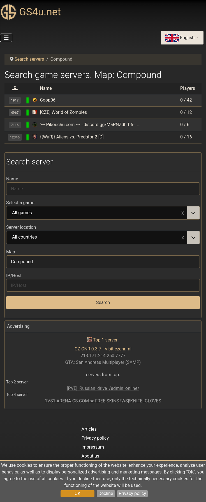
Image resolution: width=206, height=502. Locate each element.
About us (90, 456)
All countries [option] (97, 237)
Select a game (20, 202)
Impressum (92, 447)
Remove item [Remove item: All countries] (183, 237)
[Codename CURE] (35, 124)
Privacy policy (132, 493)
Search (103, 302)
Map (10, 251)
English (180, 38)
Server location (21, 227)
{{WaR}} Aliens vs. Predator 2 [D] (71, 137)
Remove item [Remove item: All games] (183, 213)
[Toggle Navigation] (6, 38)
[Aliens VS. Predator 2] (35, 137)
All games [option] (97, 213)
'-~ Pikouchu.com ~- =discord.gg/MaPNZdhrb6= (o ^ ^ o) (90, 124)
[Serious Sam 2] (35, 100)
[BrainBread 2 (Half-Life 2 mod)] (35, 112)
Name (12, 179)
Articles (88, 429)
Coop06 (47, 100)
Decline (105, 493)
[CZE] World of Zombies (63, 112)
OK (77, 493)
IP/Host (14, 275)
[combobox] (103, 213)
